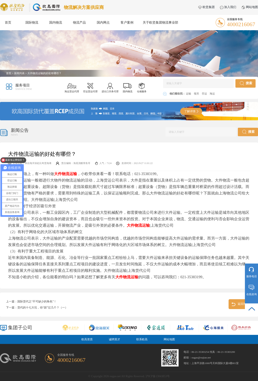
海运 (212, 93)
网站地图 (249, 7)
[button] (129, 68)
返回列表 (240, 304)
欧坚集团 (206, 7)
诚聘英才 (114, 339)
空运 (205, 93)
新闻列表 (19, 73)
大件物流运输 (138, 225)
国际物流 (31, 22)
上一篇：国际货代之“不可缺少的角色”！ (31, 301)
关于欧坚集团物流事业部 (160, 22)
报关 (197, 93)
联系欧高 (142, 339)
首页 (8, 22)
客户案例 (127, 22)
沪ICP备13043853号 (158, 376)
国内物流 (55, 22)
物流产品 (79, 22)
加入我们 (228, 7)
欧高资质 (87, 339)
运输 (189, 93)
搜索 (246, 83)
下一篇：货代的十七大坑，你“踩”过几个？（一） (37, 307)
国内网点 (103, 22)
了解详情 (191, 111)
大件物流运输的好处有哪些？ (44, 73)
